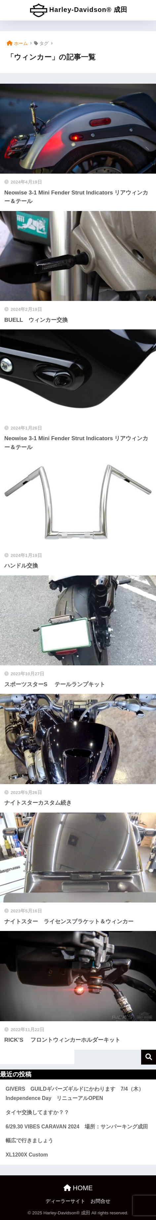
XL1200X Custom (27, 1154)
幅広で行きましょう (29, 1140)
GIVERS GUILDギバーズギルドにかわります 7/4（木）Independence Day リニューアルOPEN (75, 1093)
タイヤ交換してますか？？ (37, 1112)
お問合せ (100, 1201)
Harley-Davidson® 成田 (79, 10)
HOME (78, 1188)
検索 (148, 1057)
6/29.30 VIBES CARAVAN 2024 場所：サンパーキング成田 (77, 1126)
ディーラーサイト (65, 1201)
